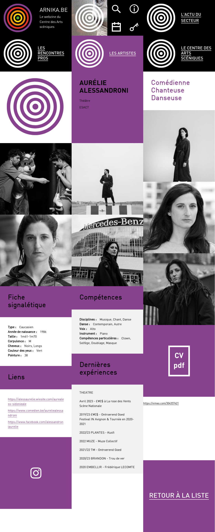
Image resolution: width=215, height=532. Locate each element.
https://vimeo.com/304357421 (161, 403)
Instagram (35, 473)
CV (179, 361)
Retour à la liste (179, 496)
